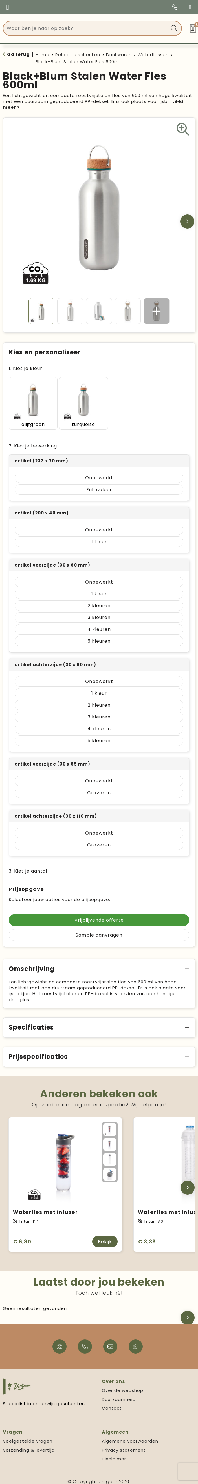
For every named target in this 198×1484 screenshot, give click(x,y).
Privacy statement (124, 1445)
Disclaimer (114, 1454)
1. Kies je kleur (25, 368)
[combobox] (86, 28)
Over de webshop (122, 1385)
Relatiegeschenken (77, 54)
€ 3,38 (147, 1236)
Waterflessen (153, 54)
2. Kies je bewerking (33, 441)
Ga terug (18, 54)
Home (42, 54)
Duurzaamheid (119, 1394)
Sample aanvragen (99, 930)
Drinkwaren (119, 54)
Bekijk (105, 1236)
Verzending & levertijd (29, 1445)
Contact (112, 1403)
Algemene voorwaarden (130, 1436)
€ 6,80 (22, 1236)
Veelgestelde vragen (27, 1436)
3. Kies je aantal (28, 866)
